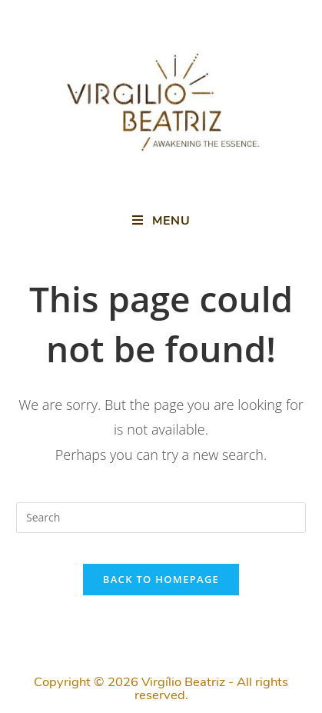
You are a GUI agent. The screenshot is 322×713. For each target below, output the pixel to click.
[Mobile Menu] (161, 220)
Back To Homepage (161, 579)
